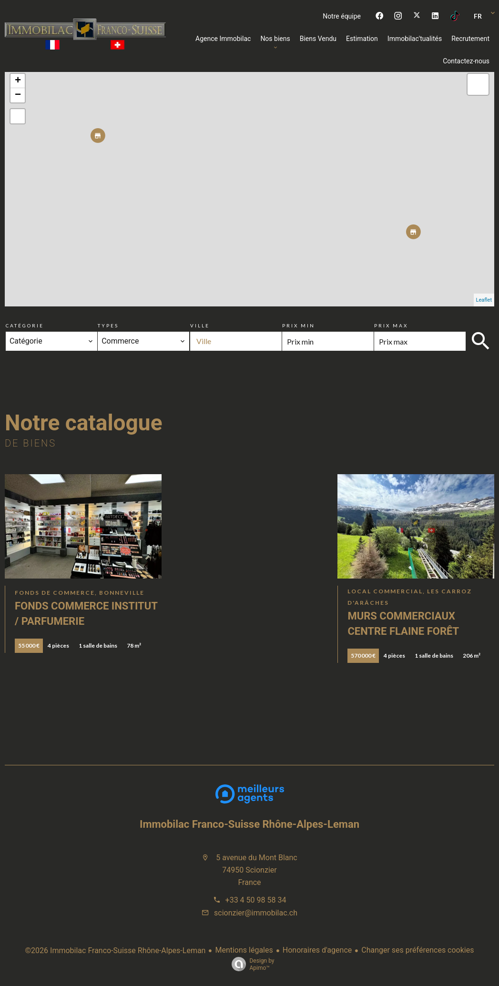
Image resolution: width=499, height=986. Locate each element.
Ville (200, 325)
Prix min (298, 325)
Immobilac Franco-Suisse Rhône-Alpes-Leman (249, 824)
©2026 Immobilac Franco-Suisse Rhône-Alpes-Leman (115, 950)
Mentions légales (244, 950)
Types (108, 325)
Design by (250, 964)
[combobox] (51, 341)
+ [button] (18, 81)
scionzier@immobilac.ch (255, 912)
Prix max (391, 325)
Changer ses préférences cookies (417, 950)
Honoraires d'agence (317, 950)
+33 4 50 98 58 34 (255, 900)
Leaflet (484, 300)
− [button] (18, 95)
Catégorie (25, 325)
